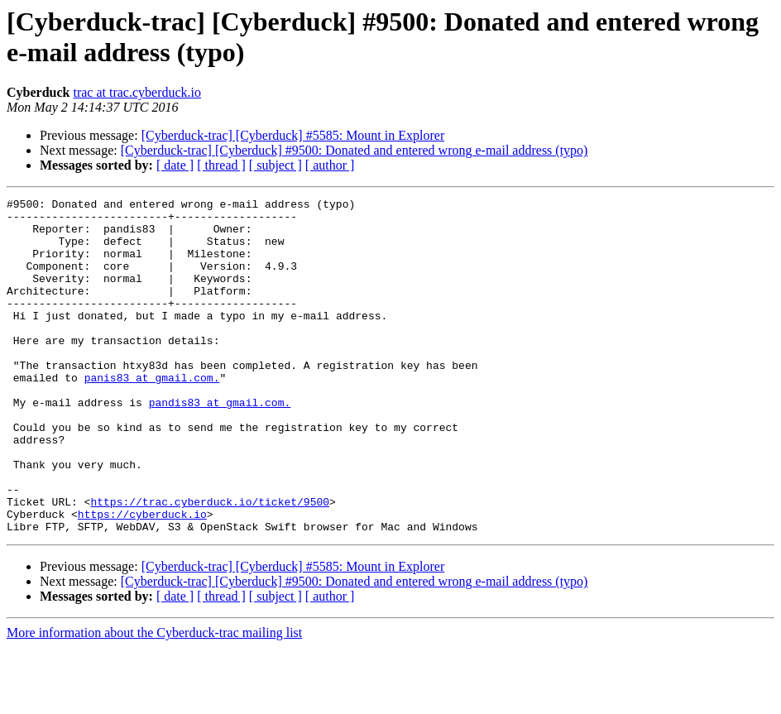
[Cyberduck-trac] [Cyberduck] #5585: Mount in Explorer (293, 135)
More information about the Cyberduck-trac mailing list (154, 699)
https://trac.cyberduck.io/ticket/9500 (209, 563)
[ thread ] (221, 165)
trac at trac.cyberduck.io (137, 92)
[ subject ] (275, 165)
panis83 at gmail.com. (152, 414)
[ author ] (330, 165)
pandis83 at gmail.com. (220, 444)
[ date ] (175, 165)
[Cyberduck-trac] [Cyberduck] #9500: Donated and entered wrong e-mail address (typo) (354, 150)
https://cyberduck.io (142, 578)
